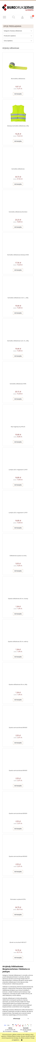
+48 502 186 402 (26, 1030)
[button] (4, 17)
